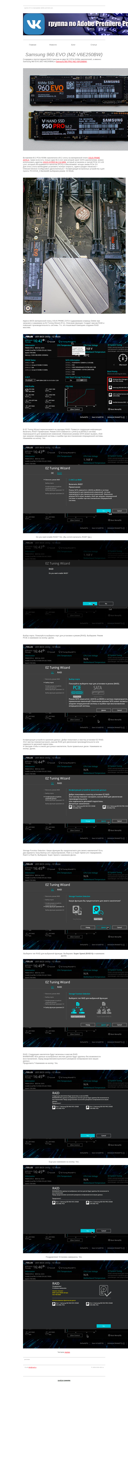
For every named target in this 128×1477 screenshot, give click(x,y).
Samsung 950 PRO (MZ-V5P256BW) (71, 61)
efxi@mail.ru (32, 1367)
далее (67, 1352)
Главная (32, 45)
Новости (53, 45)
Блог (73, 45)
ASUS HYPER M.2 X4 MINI (54, 162)
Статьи (94, 45)
